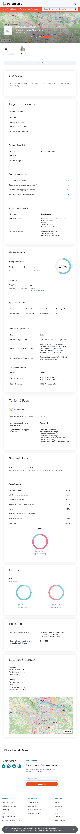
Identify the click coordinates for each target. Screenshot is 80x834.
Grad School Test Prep (9, 806)
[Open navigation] (75, 3)
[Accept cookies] (71, 829)
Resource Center (33, 813)
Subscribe (42, 784)
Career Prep (5, 809)
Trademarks (59, 817)
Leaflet (55, 13)
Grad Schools (13, 9)
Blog (56, 813)
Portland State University (29, 9)
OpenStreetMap (66, 13)
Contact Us (58, 806)
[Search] (71, 3)
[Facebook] (9, 766)
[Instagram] (19, 766)
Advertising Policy (60, 820)
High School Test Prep (9, 817)
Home (4, 9)
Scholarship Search (34, 809)
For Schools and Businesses (11, 820)
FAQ (56, 809)
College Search (33, 802)
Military (4, 813)
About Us (58, 802)
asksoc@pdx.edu (20, 687)
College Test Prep (7, 802)
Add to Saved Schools (40, 63)
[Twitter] (3, 766)
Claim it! (45, 37)
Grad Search (32, 806)
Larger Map (6, 40)
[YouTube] (14, 766)
